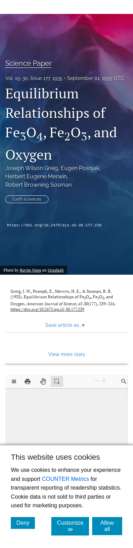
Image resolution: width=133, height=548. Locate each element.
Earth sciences (27, 199)
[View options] (14, 381)
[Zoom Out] (97, 380)
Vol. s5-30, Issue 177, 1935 (33, 78)
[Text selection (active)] (57, 381)
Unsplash (56, 270)
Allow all (111, 526)
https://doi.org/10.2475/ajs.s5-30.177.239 (54, 225)
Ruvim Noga (30, 270)
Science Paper (28, 63)
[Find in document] (124, 381)
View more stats (66, 354)
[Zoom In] (104, 380)
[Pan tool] (43, 381)
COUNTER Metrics (65, 479)
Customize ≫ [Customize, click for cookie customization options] (73, 526)
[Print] (27, 381)
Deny (25, 522)
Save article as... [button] (64, 325)
